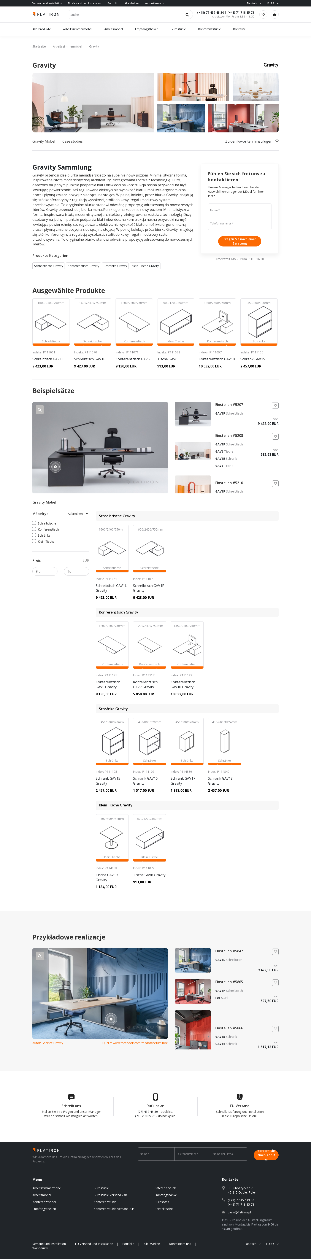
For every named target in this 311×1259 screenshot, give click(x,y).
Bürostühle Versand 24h (110, 1195)
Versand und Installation (47, 3)
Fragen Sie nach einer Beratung (240, 241)
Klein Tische (43, 541)
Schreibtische (44, 523)
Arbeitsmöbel (113, 29)
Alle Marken (131, 3)
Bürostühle (178, 29)
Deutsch (252, 3)
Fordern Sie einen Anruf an (266, 1154)
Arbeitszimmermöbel (77, 29)
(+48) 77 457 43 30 (207, 12)
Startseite (39, 46)
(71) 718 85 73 (145, 1116)
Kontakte (239, 29)
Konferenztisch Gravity (83, 266)
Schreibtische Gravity (48, 266)
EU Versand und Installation (85, 3)
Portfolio (113, 3)
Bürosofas (161, 1202)
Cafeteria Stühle (165, 1188)
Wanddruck (40, 1248)
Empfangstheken (147, 29)
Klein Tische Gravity (145, 266)
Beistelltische (163, 1209)
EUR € (270, 3)
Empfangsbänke (165, 1195)
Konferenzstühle (209, 29)
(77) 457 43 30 (148, 1112)
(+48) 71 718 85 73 (237, 12)
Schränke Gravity (115, 266)
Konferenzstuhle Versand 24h (114, 1209)
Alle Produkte (41, 29)
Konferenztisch (45, 529)
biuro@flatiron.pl (239, 1212)
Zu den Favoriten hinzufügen (252, 141)
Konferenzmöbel (44, 1202)
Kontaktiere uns (154, 3)
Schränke (41, 535)
